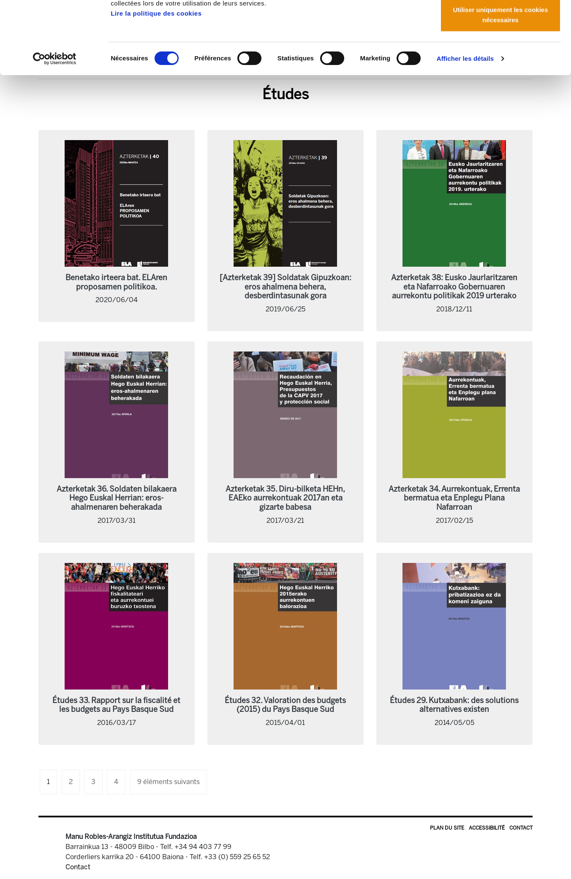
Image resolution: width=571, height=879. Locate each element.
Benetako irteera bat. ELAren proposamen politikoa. (116, 282)
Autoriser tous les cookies (500, 22)
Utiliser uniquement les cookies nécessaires (500, 82)
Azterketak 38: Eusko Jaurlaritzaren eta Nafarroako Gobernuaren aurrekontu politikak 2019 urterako (454, 286)
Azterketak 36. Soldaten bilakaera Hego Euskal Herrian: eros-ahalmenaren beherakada (117, 498)
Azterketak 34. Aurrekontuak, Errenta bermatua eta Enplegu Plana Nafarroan (454, 498)
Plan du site (447, 828)
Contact (521, 828)
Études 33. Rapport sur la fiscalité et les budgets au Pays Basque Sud (116, 705)
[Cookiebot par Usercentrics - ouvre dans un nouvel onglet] (55, 126)
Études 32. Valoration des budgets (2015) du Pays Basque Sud (285, 705)
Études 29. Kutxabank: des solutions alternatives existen (454, 705)
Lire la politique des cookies (156, 81)
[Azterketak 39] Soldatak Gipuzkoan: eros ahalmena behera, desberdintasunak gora (285, 286)
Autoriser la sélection (500, 50)
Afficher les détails (465, 126)
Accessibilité (487, 828)
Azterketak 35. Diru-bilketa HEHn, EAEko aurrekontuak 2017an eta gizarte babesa (285, 498)
